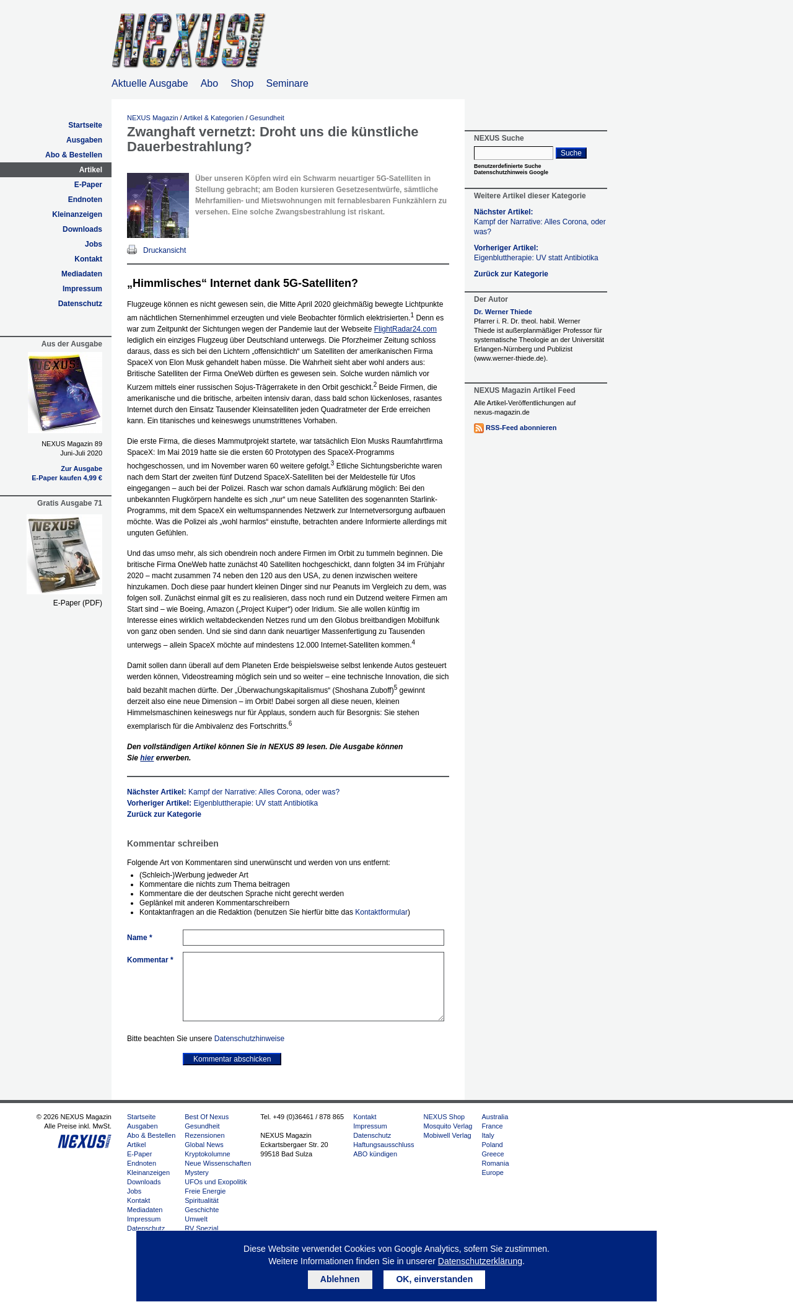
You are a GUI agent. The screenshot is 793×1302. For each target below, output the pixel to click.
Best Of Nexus (207, 1116)
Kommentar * (150, 960)
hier (147, 758)
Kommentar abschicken (232, 1059)
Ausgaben (84, 140)
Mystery (197, 1172)
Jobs (93, 244)
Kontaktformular (381, 912)
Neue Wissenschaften (218, 1163)
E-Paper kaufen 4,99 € (67, 478)
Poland (491, 1144)
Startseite (85, 125)
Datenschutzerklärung (480, 1261)
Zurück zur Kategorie (164, 814)
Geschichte (202, 1209)
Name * (139, 937)
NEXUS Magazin (152, 117)
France (491, 1126)
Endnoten (85, 199)
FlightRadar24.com (405, 329)
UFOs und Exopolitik (216, 1181)
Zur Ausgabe (81, 468)
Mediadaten (81, 274)
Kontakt (88, 259)
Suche (571, 153)
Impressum (82, 288)
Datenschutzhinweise (249, 1038)
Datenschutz (80, 303)
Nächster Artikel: (233, 792)
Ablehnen (340, 1279)
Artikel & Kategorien (213, 117)
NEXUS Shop (444, 1116)
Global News (204, 1144)
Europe (492, 1172)
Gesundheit (267, 117)
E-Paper (88, 184)
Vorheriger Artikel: (222, 803)
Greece (492, 1154)
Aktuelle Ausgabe (150, 83)
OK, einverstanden (434, 1279)
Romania (495, 1163)
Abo (209, 83)
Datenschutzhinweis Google (511, 172)
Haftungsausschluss (383, 1144)
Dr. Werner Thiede (503, 311)
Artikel (90, 169)
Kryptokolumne (207, 1154)
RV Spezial (201, 1228)
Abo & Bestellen (73, 155)
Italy (487, 1135)
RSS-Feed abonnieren (521, 427)
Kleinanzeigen (77, 214)
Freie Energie (205, 1191)
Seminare (287, 83)
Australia (494, 1116)
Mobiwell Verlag (447, 1135)
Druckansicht (164, 250)
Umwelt (196, 1219)
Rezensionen (204, 1135)
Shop (241, 83)
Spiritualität (201, 1200)
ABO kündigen (375, 1154)
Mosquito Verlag (448, 1126)
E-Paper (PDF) (77, 603)
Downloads (82, 229)
